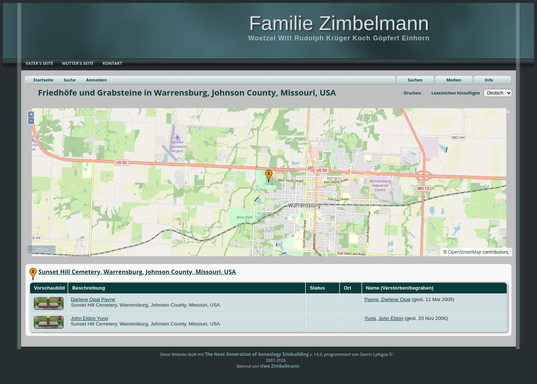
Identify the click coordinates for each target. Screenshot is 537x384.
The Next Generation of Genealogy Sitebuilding (257, 354)
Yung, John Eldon (384, 318)
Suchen (415, 80)
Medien (453, 80)
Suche (70, 80)
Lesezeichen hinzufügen (455, 93)
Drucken (412, 93)
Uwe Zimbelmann (279, 366)
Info (489, 80)
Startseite (43, 80)
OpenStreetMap (464, 252)
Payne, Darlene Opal (388, 299)
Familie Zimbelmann (339, 23)
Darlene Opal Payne (93, 299)
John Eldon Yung (89, 318)
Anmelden (96, 80)
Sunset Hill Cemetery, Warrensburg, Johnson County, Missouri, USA (137, 272)
